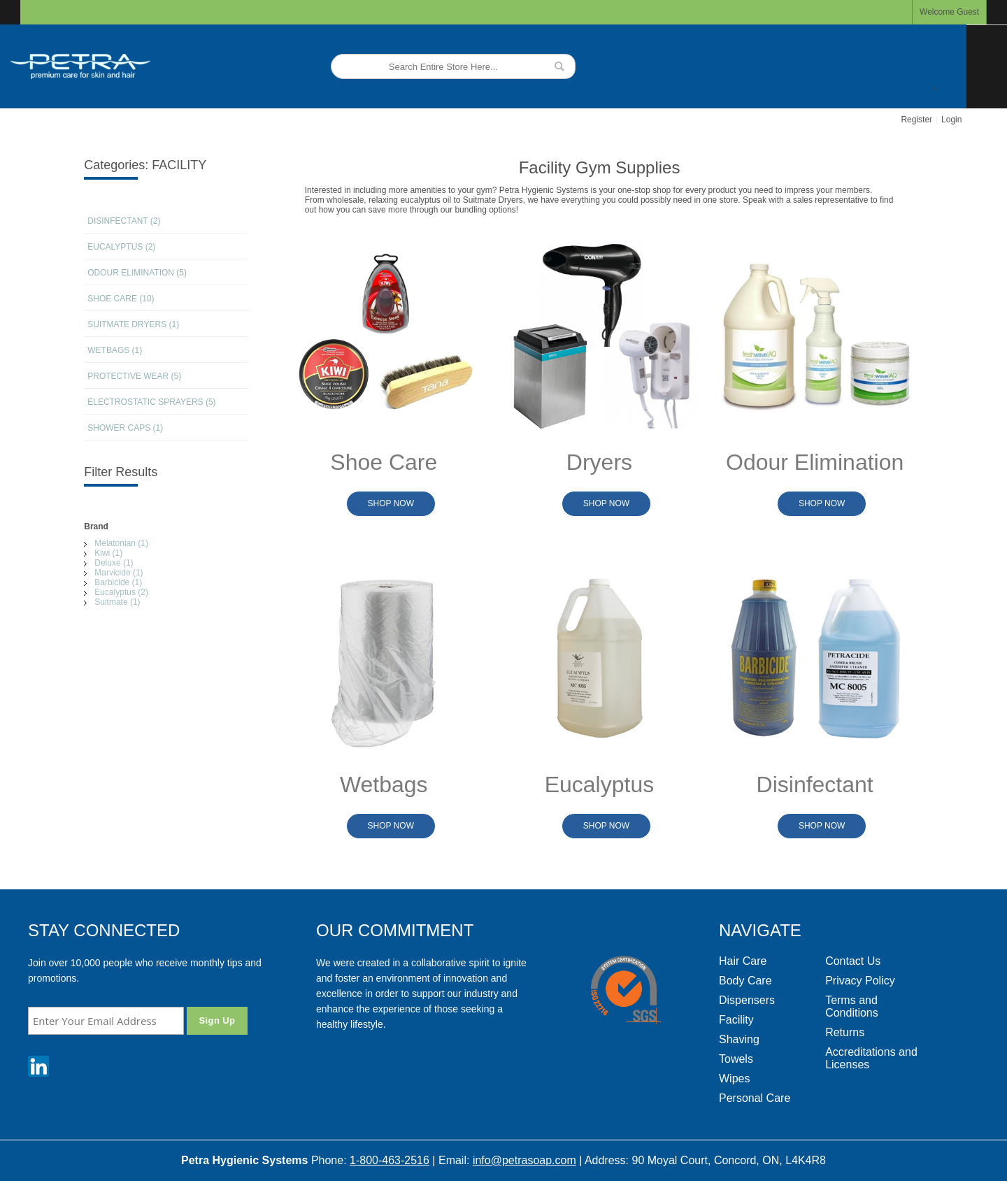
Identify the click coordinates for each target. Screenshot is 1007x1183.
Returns (844, 1032)
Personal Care (754, 1098)
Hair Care (742, 961)
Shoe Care (383, 462)
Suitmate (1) (117, 602)
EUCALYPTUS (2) (121, 247)
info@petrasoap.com (524, 1160)
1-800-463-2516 (389, 1160)
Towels (736, 1059)
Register (916, 119)
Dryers (599, 462)
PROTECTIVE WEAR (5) (134, 376)
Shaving (739, 1039)
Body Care (745, 981)
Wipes (734, 1078)
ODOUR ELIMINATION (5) (137, 273)
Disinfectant (815, 784)
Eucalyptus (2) (121, 592)
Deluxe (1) (113, 563)
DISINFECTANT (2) (123, 221)
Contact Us (852, 961)
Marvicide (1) (118, 573)
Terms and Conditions (851, 1006)
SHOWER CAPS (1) (125, 428)
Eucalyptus (599, 784)
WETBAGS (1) (114, 350)
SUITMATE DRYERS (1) (133, 324)
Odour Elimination (815, 462)
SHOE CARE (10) (120, 298)
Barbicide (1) (118, 582)
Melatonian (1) (121, 543)
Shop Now (391, 503)
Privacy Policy (860, 981)
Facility (736, 1020)
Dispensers (747, 1000)
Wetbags (384, 784)
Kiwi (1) (108, 553)
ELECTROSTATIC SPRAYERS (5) (151, 402)
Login (951, 119)
